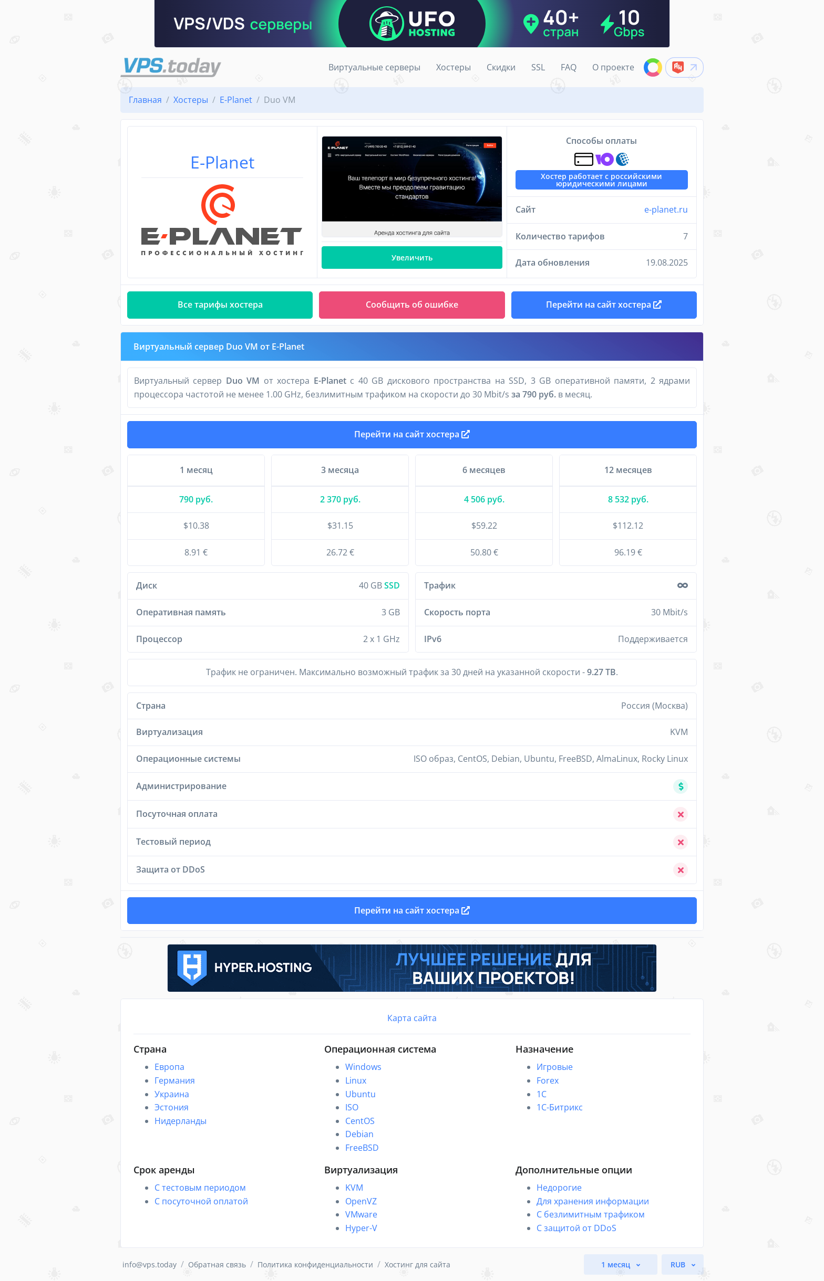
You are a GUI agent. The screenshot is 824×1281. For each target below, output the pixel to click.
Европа (169, 1067)
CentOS (360, 1121)
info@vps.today (149, 1264)
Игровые (555, 1067)
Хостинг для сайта (417, 1264)
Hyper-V (361, 1228)
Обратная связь (217, 1264)
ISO (351, 1107)
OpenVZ (361, 1201)
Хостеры (453, 67)
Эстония (171, 1107)
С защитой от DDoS (576, 1228)
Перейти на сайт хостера (412, 434)
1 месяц (616, 1264)
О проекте (613, 67)
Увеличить (412, 257)
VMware (361, 1214)
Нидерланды (180, 1121)
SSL (538, 67)
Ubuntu (360, 1094)
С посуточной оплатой (201, 1201)
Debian (359, 1134)
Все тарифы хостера (220, 304)
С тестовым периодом (200, 1187)
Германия (174, 1080)
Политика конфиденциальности (315, 1264)
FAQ (568, 67)
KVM (354, 1187)
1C (542, 1094)
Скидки (501, 67)
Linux (355, 1080)
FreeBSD (362, 1147)
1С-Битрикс (560, 1107)
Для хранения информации (593, 1201)
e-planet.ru (666, 209)
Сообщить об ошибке (412, 304)
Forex (548, 1080)
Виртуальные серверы (374, 67)
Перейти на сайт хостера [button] (604, 304)
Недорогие (559, 1187)
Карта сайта (412, 1018)
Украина (171, 1094)
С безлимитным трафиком (591, 1214)
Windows (363, 1067)
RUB (679, 1264)
